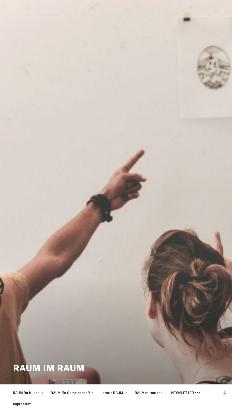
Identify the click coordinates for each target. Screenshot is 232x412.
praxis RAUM (114, 393)
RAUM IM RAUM (49, 368)
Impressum (22, 404)
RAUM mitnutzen (149, 393)
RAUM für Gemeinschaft (73, 393)
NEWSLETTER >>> (185, 393)
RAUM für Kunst (28, 393)
